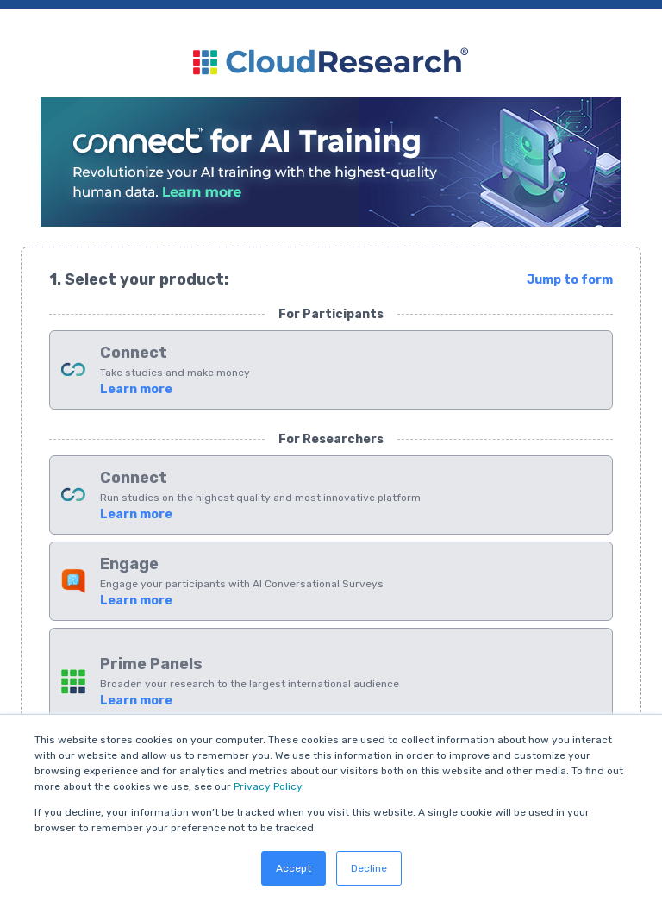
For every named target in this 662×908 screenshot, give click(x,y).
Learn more (136, 389)
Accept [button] (293, 868)
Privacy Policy (268, 786)
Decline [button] (369, 868)
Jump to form (570, 279)
